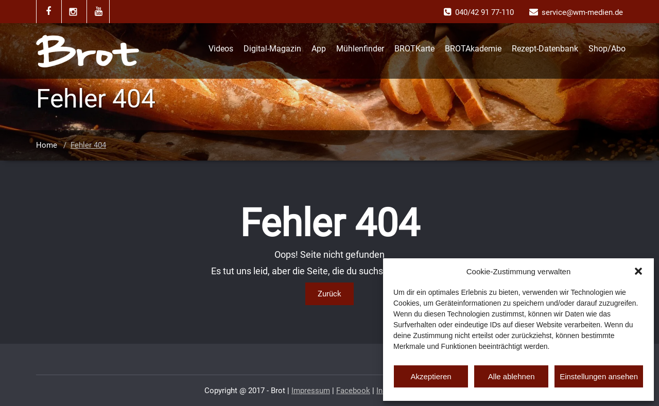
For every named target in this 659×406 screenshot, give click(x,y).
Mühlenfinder (360, 49)
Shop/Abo (607, 49)
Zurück (329, 293)
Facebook (353, 390)
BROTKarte (414, 49)
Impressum (310, 390)
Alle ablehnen (511, 376)
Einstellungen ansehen (599, 376)
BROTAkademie (473, 49)
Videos (221, 49)
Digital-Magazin (272, 49)
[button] (638, 271)
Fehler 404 (88, 145)
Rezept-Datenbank (545, 49)
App (318, 49)
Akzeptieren (430, 376)
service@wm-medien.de (582, 12)
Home (46, 145)
